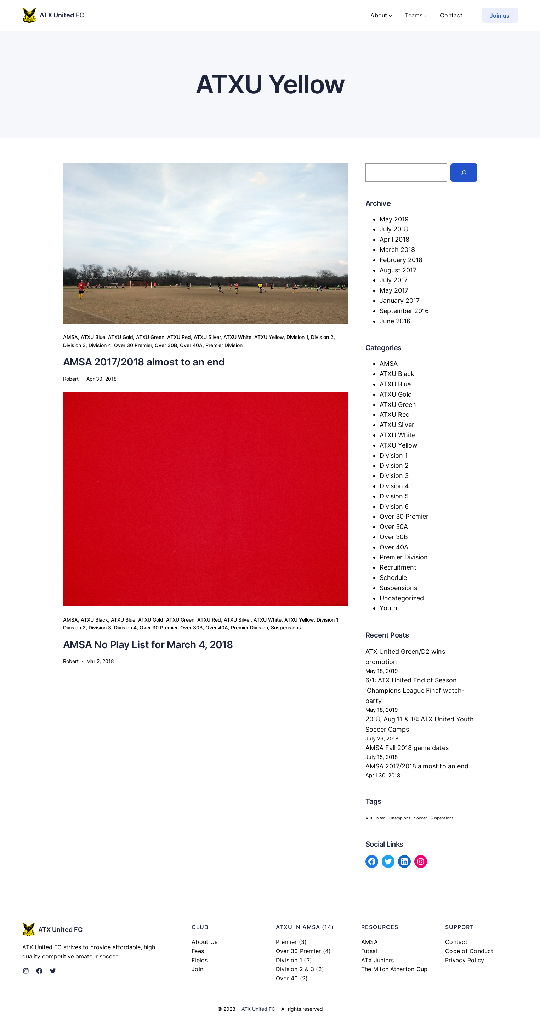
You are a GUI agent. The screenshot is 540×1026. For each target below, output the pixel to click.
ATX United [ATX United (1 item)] (375, 818)
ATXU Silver (207, 337)
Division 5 (394, 496)
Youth (388, 608)
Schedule (393, 577)
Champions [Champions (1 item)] (399, 818)
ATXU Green (150, 337)
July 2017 (394, 280)
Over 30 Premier (133, 345)
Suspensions (286, 627)
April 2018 (394, 239)
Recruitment (398, 567)
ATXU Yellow (269, 337)
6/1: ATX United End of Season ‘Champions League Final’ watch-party (415, 690)
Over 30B (166, 345)
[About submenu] (390, 15)
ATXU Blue (93, 337)
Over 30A (394, 526)
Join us (500, 15)
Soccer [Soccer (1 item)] (420, 818)
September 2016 (404, 311)
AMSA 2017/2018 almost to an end (144, 362)
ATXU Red (179, 337)
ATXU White (237, 337)
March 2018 (397, 249)
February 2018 (401, 260)
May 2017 (394, 290)
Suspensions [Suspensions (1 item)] (442, 818)
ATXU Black (94, 620)
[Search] (463, 172)
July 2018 (394, 229)
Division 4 (100, 345)
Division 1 (297, 337)
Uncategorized (402, 598)
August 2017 (398, 270)
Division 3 (74, 345)
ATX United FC (62, 15)
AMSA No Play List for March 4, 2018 (148, 645)
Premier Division (224, 345)
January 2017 (400, 300)
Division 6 (394, 506)
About (378, 15)
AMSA (70, 337)
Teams (413, 15)
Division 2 (322, 337)
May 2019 (394, 219)
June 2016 (395, 321)
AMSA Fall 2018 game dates (407, 747)
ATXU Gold (120, 337)
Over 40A (191, 345)
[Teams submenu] (426, 15)
